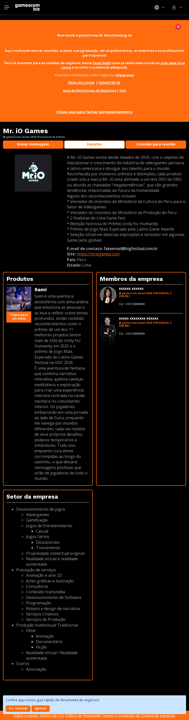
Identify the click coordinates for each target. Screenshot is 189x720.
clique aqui (125, 75)
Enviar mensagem (33, 144)
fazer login (102, 63)
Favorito (94, 144)
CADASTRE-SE (109, 82)
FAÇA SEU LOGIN (81, 82)
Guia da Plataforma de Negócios (89, 90)
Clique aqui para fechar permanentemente (94, 111)
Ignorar (41, 708)
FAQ (123, 90)
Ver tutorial (18, 708)
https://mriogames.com (98, 254)
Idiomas (159, 7)
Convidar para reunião (155, 144)
